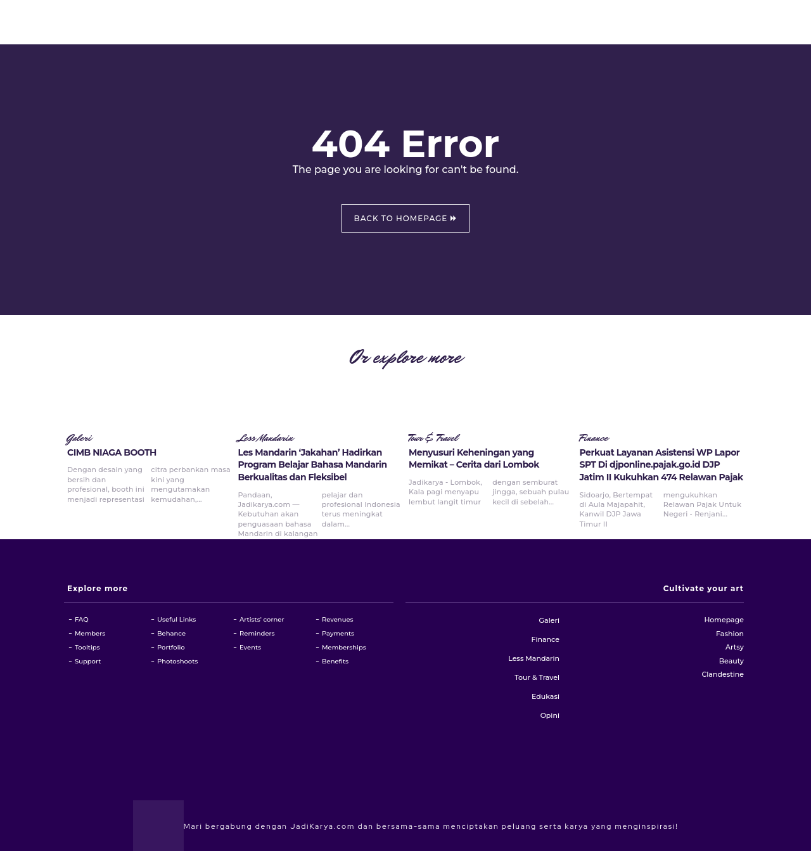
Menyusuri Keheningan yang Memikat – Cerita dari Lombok (474, 459)
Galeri (79, 438)
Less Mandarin (265, 438)
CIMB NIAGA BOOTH (111, 452)
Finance (594, 438)
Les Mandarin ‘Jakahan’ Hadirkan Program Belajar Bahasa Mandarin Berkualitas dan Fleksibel (312, 465)
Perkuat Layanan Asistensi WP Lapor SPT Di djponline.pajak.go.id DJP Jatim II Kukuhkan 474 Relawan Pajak (661, 465)
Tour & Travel (433, 438)
